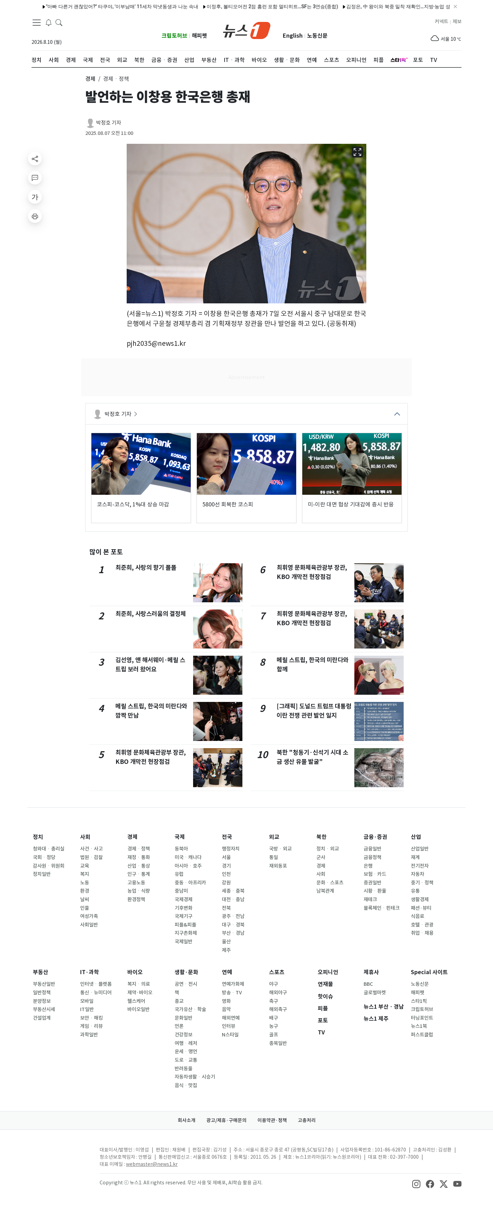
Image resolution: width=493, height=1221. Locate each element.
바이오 (135, 972)
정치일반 (42, 874)
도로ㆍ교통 (186, 1060)
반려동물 (183, 1069)
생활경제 (420, 899)
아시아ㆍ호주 (188, 866)
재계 (415, 857)
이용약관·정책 (272, 1120)
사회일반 (89, 925)
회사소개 (186, 1120)
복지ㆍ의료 (138, 984)
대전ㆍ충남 (233, 899)
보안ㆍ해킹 (91, 1018)
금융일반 (372, 849)
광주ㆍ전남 (233, 916)
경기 (226, 866)
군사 (320, 857)
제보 (457, 21)
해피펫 (199, 35)
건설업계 (42, 1018)
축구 (273, 1001)
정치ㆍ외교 (327, 849)
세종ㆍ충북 (233, 891)
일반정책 (42, 993)
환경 (84, 891)
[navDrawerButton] (36, 22)
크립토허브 (174, 35)
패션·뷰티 (421, 908)
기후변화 (183, 908)
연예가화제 (233, 984)
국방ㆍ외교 (280, 849)
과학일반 (89, 1035)
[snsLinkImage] (416, 1183)
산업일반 (420, 849)
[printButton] (35, 216)
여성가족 (89, 916)
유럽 (179, 874)
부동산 (40, 972)
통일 (273, 857)
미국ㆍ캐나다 (188, 857)
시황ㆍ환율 (375, 891)
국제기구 (183, 916)
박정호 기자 (108, 122)
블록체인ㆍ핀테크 (382, 908)
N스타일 (230, 1035)
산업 (416, 837)
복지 (84, 874)
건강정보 (183, 1035)
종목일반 (278, 1043)
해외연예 (231, 1018)
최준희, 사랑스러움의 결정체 (150, 614)
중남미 (181, 891)
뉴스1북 (419, 1026)
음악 (226, 1009)
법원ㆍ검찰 (91, 857)
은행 (368, 866)
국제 (180, 837)
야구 (273, 984)
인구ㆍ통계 (138, 874)
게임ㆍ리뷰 (91, 1026)
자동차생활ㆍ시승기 (195, 1077)
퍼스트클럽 (422, 1035)
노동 (84, 883)
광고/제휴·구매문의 (226, 1120)
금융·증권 (375, 837)
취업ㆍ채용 (422, 933)
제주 (226, 950)
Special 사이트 (429, 972)
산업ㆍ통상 (138, 866)
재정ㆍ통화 (138, 857)
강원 (226, 883)
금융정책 (372, 857)
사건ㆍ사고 (91, 849)
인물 (84, 908)
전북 (226, 908)
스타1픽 (419, 1001)
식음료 (417, 916)
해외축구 (278, 1009)
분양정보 (42, 1001)
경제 (132, 837)
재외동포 (278, 866)
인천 (226, 874)
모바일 (86, 1001)
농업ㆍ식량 (138, 891)
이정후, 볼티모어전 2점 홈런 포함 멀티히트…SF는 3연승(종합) (252, 6)
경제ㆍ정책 (138, 849)
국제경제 (183, 899)
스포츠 (277, 972)
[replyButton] (35, 178)
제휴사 (371, 972)
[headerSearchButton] (58, 22)
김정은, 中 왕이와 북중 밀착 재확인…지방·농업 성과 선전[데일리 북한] (399, 6)
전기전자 (420, 866)
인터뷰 (228, 1026)
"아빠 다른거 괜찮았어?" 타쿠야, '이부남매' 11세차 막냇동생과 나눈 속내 (101, 6)
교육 (84, 866)
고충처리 (307, 1120)
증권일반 (372, 883)
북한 (321, 837)
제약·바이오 (139, 993)
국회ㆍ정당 (44, 857)
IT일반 (87, 1009)
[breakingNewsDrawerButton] (48, 22)
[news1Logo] (60, 1155)
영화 (226, 1001)
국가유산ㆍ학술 (190, 1009)
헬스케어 (136, 1001)
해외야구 (278, 993)
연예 (227, 972)
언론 (179, 1026)
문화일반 (183, 1018)
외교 (274, 837)
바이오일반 (138, 1009)
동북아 (181, 849)
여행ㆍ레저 (186, 1043)
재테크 (370, 899)
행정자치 (231, 849)
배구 (273, 1018)
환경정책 (136, 899)
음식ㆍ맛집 (186, 1085)
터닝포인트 (422, 1018)
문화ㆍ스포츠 (329, 883)
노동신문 (317, 35)
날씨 (84, 899)
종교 (179, 1001)
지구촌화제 (186, 933)
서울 (226, 857)
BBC (368, 984)
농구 (273, 1026)
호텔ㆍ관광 (422, 925)
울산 (226, 942)
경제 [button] (90, 78)
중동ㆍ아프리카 (190, 883)
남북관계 (325, 891)
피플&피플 (185, 925)
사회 (85, 837)
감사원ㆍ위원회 (48, 866)
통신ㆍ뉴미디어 (96, 993)
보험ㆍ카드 (375, 874)
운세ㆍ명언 (186, 1051)
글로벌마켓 (375, 993)
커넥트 (441, 21)
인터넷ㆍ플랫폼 (96, 984)
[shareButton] (35, 158)
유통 (415, 891)
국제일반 (183, 942)
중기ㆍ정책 (422, 883)
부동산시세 (44, 1009)
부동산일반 (44, 984)
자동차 (417, 874)
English (293, 35)
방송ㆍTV (232, 993)
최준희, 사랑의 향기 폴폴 (145, 567)
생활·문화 (186, 972)
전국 (227, 837)
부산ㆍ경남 (233, 933)
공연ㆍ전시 (186, 984)
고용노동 (136, 883)
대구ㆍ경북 (233, 925)
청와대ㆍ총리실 (48, 849)
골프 (273, 1035)
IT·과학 (89, 972)
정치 (38, 837)
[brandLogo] (247, 30)
